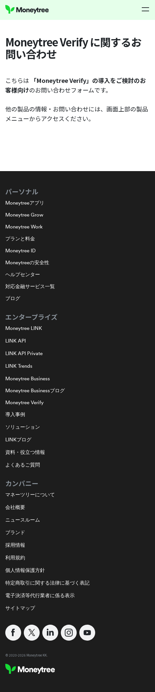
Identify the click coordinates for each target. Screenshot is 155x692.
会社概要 (15, 507)
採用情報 (15, 545)
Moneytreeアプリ (24, 203)
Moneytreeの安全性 (27, 262)
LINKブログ (18, 439)
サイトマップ (20, 608)
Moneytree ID (20, 250)
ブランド (15, 532)
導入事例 (15, 414)
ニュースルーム (22, 520)
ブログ (12, 298)
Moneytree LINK (23, 328)
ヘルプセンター (22, 274)
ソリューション (22, 427)
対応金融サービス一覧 (30, 286)
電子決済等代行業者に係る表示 (40, 595)
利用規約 (15, 557)
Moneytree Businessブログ (35, 390)
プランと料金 (20, 238)
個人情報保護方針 (25, 570)
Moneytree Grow (24, 215)
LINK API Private (24, 353)
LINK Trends (18, 366)
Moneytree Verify (24, 402)
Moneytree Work (24, 226)
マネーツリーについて (30, 494)
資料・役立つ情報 (25, 452)
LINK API (15, 341)
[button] (145, 9)
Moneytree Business (27, 378)
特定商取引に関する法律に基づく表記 (47, 583)
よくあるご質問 (22, 465)
